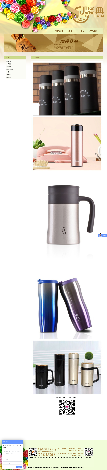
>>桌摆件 (8, 74)
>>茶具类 (8, 77)
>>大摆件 (8, 72)
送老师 (37, 57)
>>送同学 (8, 66)
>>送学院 (8, 64)
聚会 (70, 31)
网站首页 (59, 31)
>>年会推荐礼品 (10, 69)
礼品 (7, 57)
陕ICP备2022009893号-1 (59, 467)
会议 (82, 31)
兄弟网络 (80, 467)
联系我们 (94, 31)
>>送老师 (8, 61)
